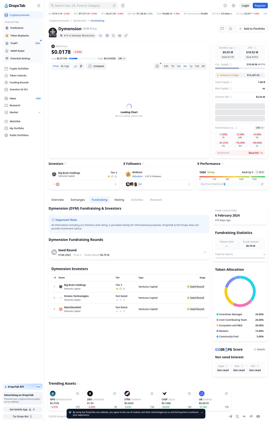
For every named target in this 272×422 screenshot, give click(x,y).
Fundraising (97, 20)
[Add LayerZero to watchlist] (114, 393)
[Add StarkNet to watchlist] (152, 393)
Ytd (197, 66)
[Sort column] (54, 277)
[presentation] (107, 35)
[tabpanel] (129, 110)
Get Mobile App (23, 409)
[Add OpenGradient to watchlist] (77, 393)
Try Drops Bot (23, 416)
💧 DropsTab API (22, 386)
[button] (158, 13)
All (203, 66)
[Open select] (122, 58)
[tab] (56, 66)
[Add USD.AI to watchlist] (189, 393)
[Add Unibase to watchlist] (226, 393)
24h (166, 66)
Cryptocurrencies (59, 20)
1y (191, 66)
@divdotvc (137, 176)
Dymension (79, 20)
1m (178, 66)
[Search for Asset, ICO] (83, 5)
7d (172, 66)
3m (185, 66)
